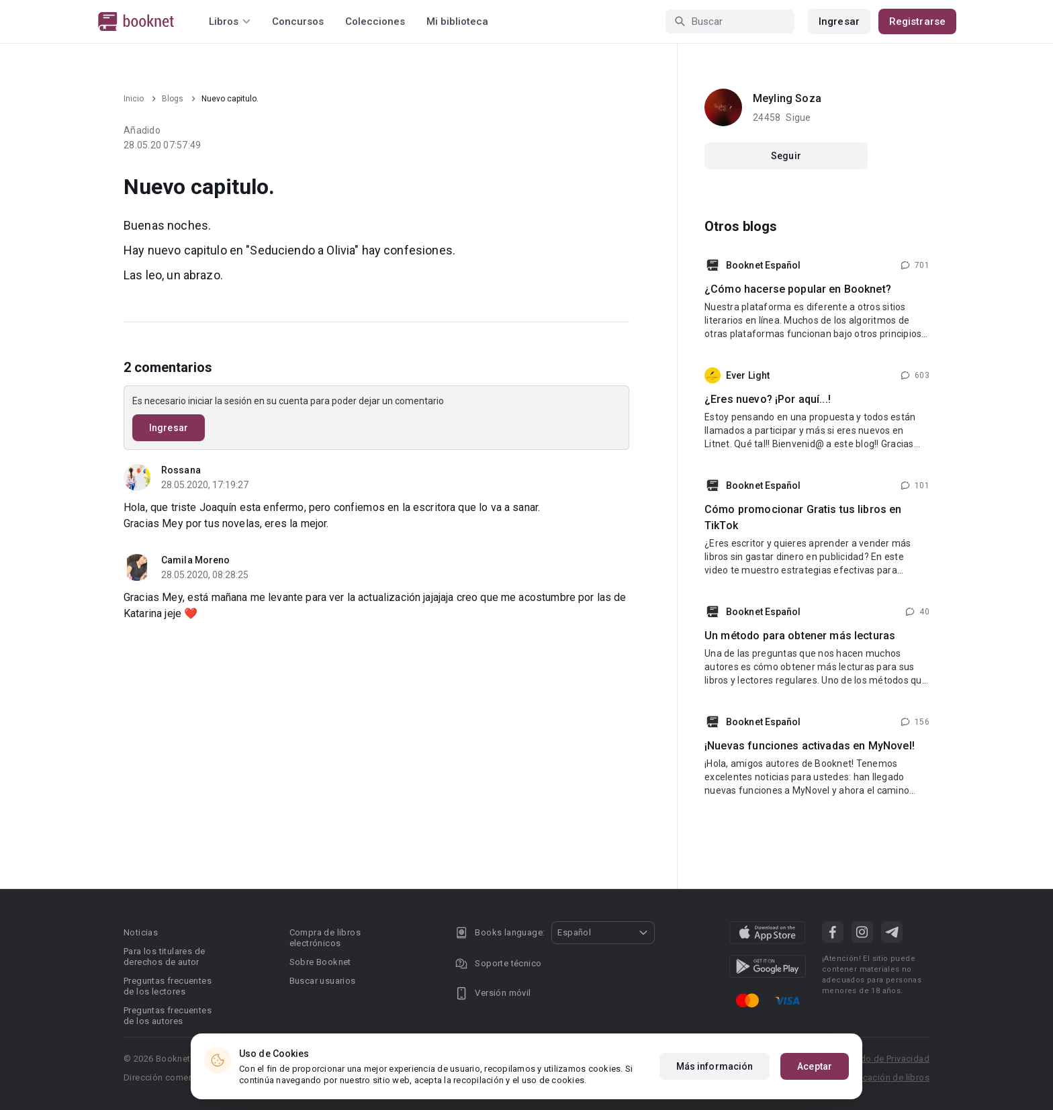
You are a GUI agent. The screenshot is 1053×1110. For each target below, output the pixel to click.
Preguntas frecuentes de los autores (168, 1015)
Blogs (172, 98)
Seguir (786, 155)
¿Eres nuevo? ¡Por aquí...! (767, 399)
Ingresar (839, 21)
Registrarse (917, 21)
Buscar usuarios (322, 981)
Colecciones (375, 21)
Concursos (298, 21)
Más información (714, 1066)
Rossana (181, 470)
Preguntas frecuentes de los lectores (168, 986)
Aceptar (814, 1066)
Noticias (141, 932)
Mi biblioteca (457, 21)
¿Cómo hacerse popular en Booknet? (797, 289)
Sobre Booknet (320, 962)
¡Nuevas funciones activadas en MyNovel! (809, 745)
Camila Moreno (195, 560)
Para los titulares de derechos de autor (164, 956)
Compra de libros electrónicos (325, 937)
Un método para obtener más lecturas (799, 635)
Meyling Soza (787, 98)
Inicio (134, 98)
